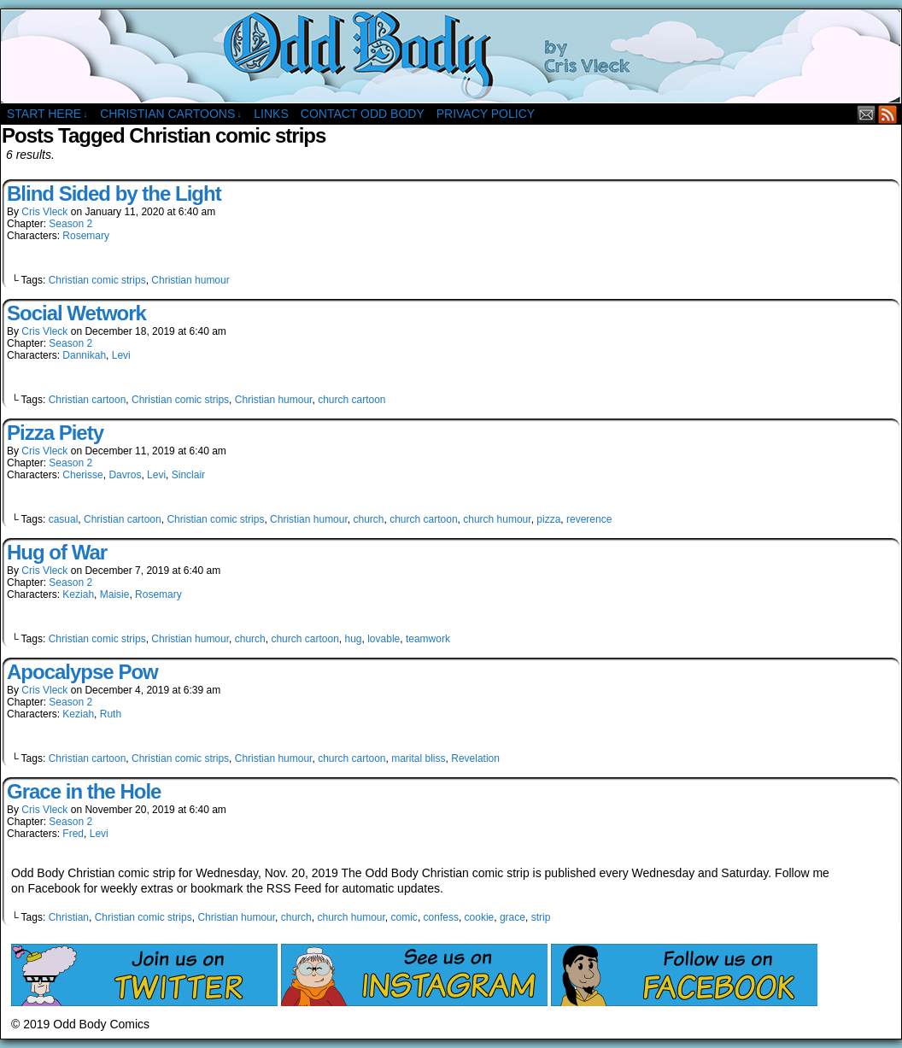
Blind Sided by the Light (114, 193)
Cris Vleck (44, 212)
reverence (589, 519)
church (368, 519)
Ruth (110, 714)
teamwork (428, 639)
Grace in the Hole (84, 791)
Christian (69, 917)
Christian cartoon (87, 400)
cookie (480, 917)
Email (866, 114)
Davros (124, 475)
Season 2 (70, 224)
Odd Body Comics (451, 56)
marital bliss (418, 758)
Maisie (115, 594)
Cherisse (82, 475)
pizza (548, 519)
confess (441, 917)
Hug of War (57, 552)
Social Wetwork (76, 313)
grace (512, 917)
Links (271, 113)
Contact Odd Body (363, 113)
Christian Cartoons (171, 114)
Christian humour (190, 280)
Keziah (78, 594)
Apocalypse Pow (82, 671)
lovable (383, 639)
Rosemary (85, 236)
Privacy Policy (485, 113)
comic (404, 917)
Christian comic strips (97, 280)
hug (353, 639)
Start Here (47, 114)
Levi (121, 355)
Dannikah (84, 355)
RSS (888, 114)
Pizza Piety (55, 432)
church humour (496, 519)
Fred (73, 834)
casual (64, 519)
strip (541, 917)
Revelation (475, 758)
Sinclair (188, 475)
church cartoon (351, 400)
